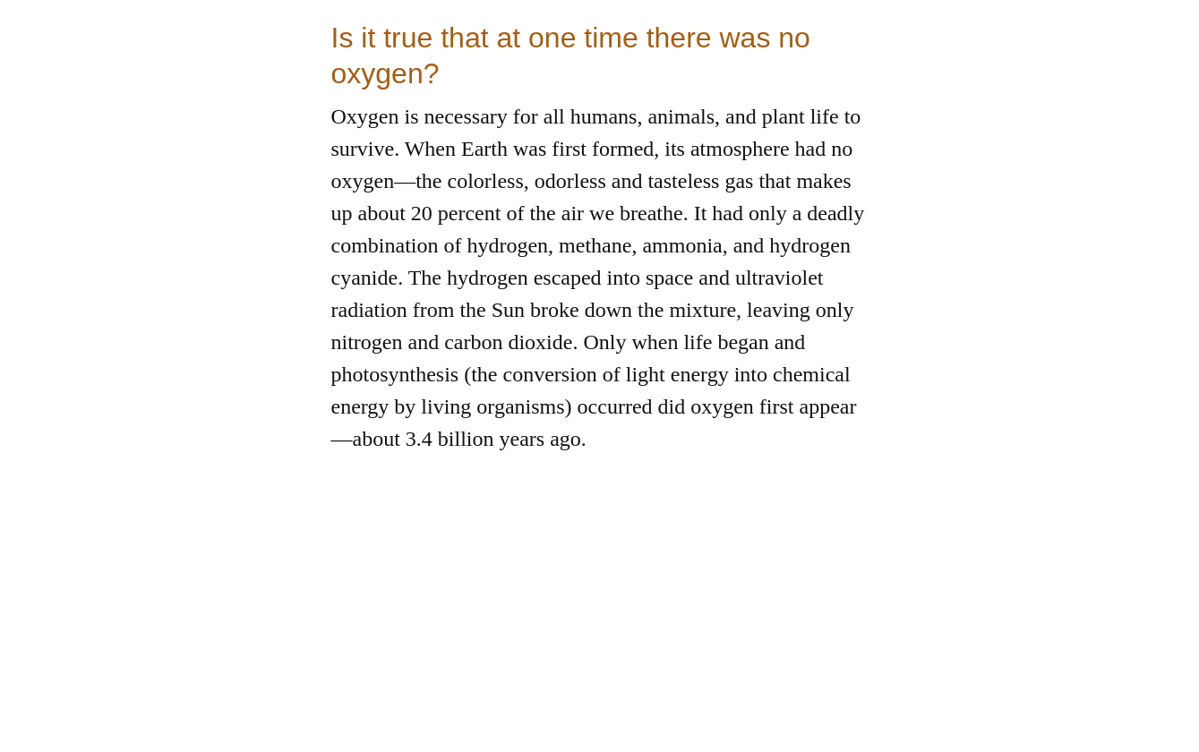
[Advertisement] (600, 626)
